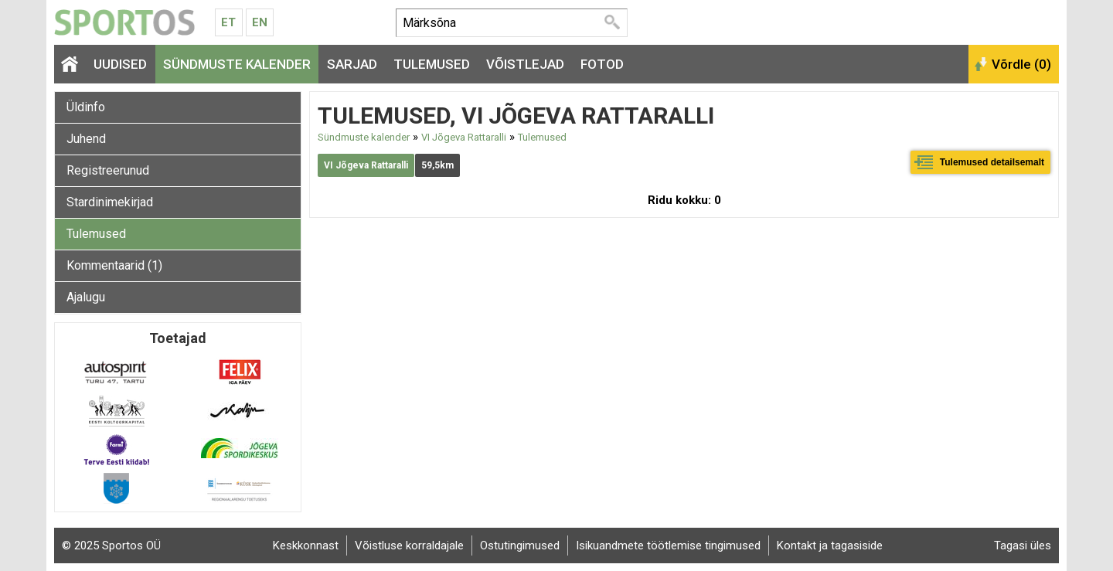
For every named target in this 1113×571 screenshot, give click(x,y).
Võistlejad (525, 64)
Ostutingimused (520, 545)
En (259, 22)
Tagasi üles (1022, 545)
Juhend (86, 138)
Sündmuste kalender (237, 64)
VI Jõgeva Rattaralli (463, 137)
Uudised (120, 64)
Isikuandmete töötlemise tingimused (668, 545)
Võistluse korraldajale (409, 545)
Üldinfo (85, 107)
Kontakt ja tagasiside (830, 545)
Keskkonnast (306, 545)
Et (228, 22)
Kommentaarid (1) (114, 265)
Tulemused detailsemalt (992, 162)
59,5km (437, 165)
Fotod (602, 64)
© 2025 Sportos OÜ (111, 545)
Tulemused (431, 64)
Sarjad (352, 64)
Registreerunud (107, 170)
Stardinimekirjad (109, 202)
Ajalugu (85, 297)
